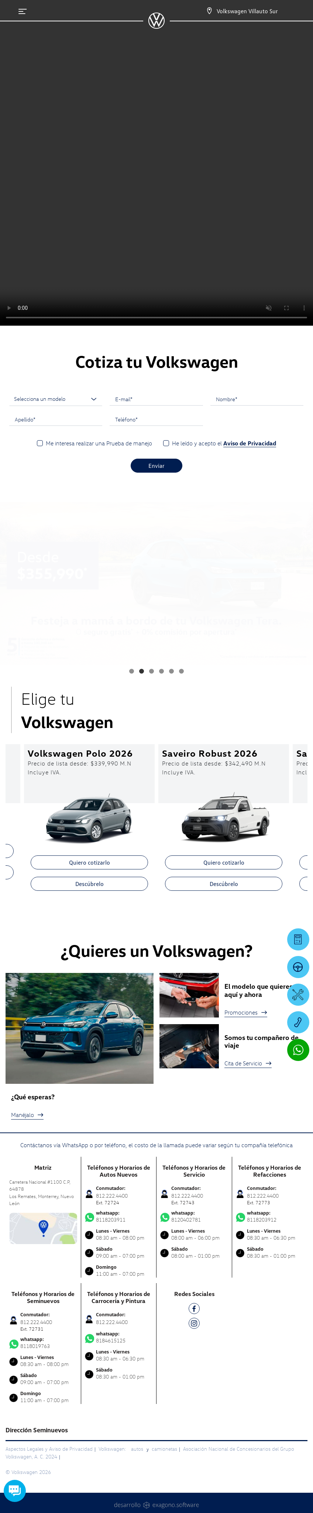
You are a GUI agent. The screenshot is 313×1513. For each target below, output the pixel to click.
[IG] (194, 1324)
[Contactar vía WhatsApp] (298, 1050)
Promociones (245, 1012)
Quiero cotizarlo (89, 862)
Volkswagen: (113, 1449)
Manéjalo (27, 1114)
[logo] (156, 26)
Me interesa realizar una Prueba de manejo (99, 443)
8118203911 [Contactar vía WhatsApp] (119, 1216)
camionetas (164, 1449)
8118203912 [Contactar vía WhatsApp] (270, 1216)
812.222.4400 (112, 1322)
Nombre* (226, 399)
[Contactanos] (203, 11)
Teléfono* (126, 419)
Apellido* (25, 419)
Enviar (156, 465)
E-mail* (124, 399)
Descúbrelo (89, 883)
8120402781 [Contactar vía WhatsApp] (194, 1216)
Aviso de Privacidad (249, 443)
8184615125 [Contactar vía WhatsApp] (119, 1337)
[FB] (194, 1310)
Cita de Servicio (248, 1063)
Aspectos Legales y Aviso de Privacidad (49, 1449)
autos (138, 1449)
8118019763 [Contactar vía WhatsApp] (43, 1343)
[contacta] (43, 1228)
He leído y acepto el (224, 443)
